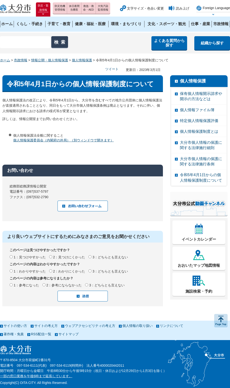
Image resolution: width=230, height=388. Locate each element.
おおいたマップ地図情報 (199, 265)
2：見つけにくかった (69, 257)
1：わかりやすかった (30, 271)
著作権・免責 (14, 334)
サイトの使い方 (15, 326)
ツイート (112, 69)
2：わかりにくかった (69, 271)
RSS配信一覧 (41, 334)
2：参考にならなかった (64, 285)
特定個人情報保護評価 (199, 121)
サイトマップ (68, 334)
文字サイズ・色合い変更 (145, 8)
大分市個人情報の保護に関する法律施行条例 (201, 161)
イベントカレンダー (199, 239)
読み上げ (182, 8)
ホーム (5, 60)
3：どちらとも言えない (110, 257)
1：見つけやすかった (30, 257)
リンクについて (171, 326)
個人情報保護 (82, 60)
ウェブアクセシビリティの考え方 (90, 326)
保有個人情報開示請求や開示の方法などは (201, 96)
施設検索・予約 (198, 291)
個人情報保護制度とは (199, 131)
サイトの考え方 (46, 326)
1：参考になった (26, 285)
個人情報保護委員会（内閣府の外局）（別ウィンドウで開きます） (63, 140)
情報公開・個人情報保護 (49, 60)
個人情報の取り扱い (137, 326)
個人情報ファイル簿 (197, 110)
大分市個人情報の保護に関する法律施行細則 (201, 145)
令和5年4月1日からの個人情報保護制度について (201, 177)
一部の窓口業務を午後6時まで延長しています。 (36, 376)
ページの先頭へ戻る (221, 320)
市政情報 (20, 60)
